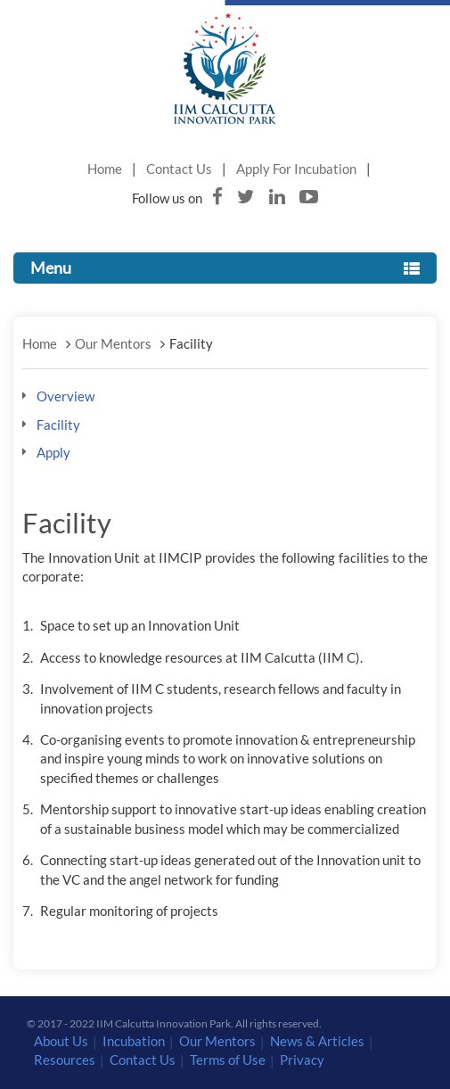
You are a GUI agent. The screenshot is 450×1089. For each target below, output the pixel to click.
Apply (53, 452)
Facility (58, 425)
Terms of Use (228, 1060)
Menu (225, 267)
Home (104, 169)
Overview (65, 396)
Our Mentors (113, 343)
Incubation (133, 1041)
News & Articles (317, 1041)
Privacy (302, 1060)
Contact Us (179, 169)
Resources (64, 1060)
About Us (61, 1041)
